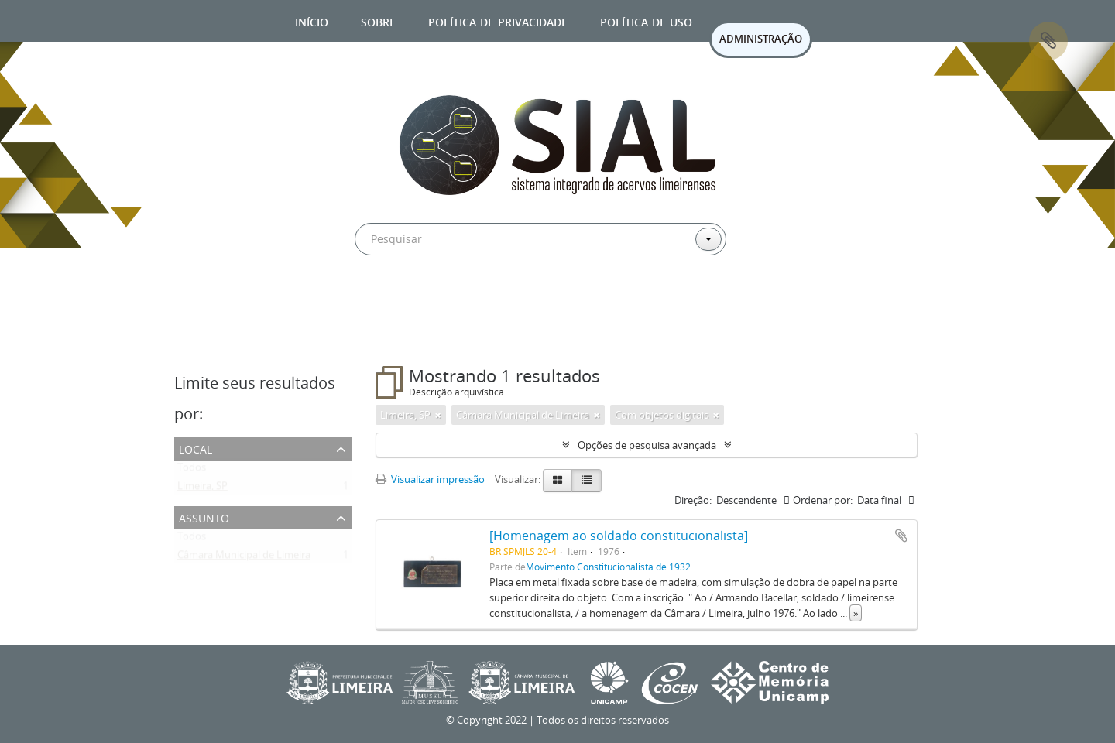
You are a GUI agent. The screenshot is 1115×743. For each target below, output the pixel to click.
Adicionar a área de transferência (901, 535)
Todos (191, 471)
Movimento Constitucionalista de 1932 (608, 566)
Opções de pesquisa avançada (647, 445)
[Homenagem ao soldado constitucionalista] (618, 535)
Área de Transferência (1048, 41)
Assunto (204, 516)
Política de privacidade (498, 20)
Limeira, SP (202, 489)
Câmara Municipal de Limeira (243, 558)
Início (311, 20)
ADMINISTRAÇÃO (760, 39)
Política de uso (646, 20)
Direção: (693, 500)
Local (195, 447)
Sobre (378, 20)
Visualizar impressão (430, 479)
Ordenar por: (823, 500)
